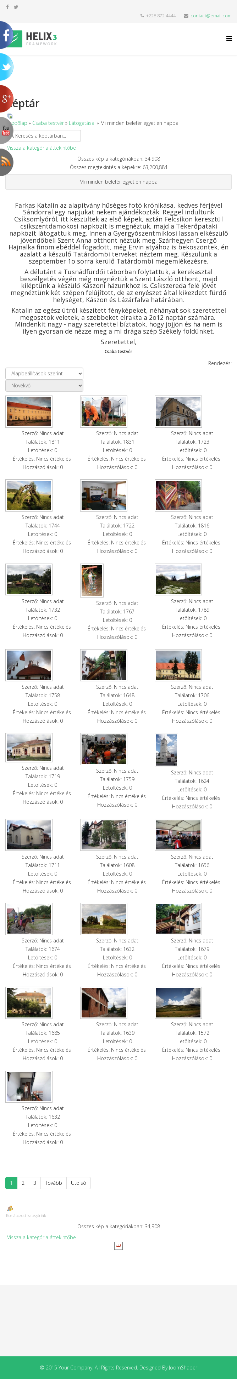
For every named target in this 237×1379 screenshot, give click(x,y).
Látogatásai (82, 123)
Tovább (53, 1182)
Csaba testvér (48, 123)
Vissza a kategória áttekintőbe (41, 147)
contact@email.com (211, 16)
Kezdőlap (16, 123)
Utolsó (78, 1182)
